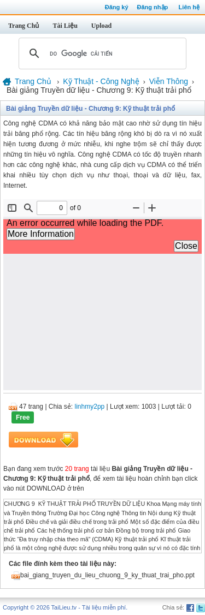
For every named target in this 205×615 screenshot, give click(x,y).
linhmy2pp (90, 406)
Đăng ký (116, 7)
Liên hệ (189, 7)
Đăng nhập (152, 7)
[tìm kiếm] (101, 53)
